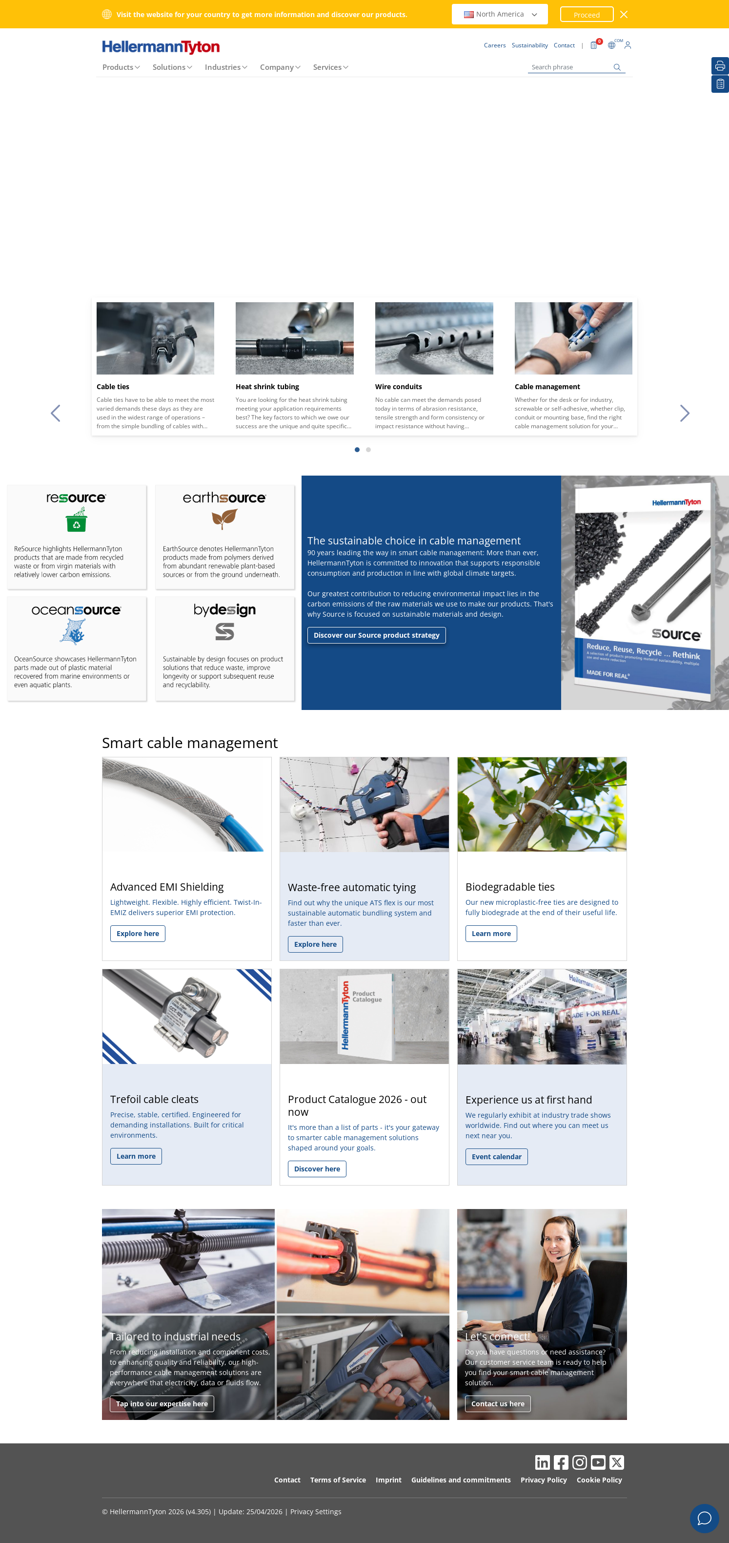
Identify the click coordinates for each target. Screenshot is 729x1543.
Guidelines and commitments (461, 1479)
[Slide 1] (357, 449)
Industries (223, 67)
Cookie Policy (599, 1479)
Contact (287, 1479)
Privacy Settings (316, 1511)
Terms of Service (338, 1479)
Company (277, 67)
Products (117, 67)
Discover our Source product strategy (377, 635)
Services (327, 67)
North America (501, 14)
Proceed (587, 15)
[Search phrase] (577, 67)
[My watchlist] (720, 84)
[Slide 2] (368, 449)
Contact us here (498, 1403)
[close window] (624, 14)
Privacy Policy (544, 1479)
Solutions (169, 67)
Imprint (389, 1479)
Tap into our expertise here (162, 1403)
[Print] (720, 66)
